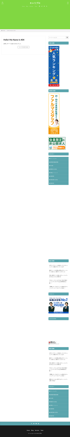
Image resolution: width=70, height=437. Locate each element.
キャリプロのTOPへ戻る (23, 47)
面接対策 (52, 183)
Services (31, 6)
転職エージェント (54, 172)
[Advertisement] (35, 18)
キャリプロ (35, 3)
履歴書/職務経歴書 (54, 162)
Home (23, 6)
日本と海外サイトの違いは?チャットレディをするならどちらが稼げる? (58, 276)
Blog (27, 6)
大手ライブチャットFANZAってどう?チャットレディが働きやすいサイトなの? (58, 266)
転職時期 (52, 176)
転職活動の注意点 (54, 179)
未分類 (51, 165)
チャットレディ (53, 158)
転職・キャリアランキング (53, 343)
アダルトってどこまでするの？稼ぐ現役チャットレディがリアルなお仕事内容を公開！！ (58, 282)
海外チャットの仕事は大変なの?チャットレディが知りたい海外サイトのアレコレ (58, 271)
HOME (4, 30)
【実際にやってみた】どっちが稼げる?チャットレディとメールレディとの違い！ (58, 287)
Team (36, 6)
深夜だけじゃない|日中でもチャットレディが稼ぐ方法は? (58, 380)
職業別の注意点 (53, 169)
